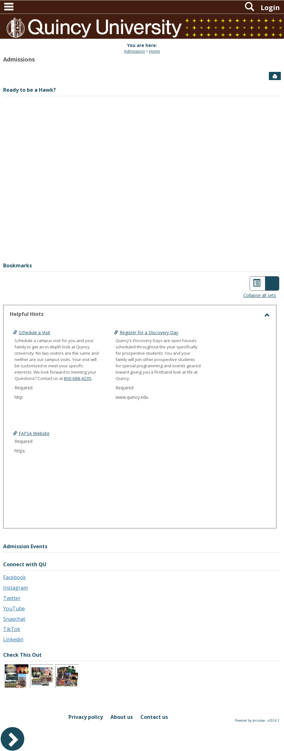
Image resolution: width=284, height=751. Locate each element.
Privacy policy (85, 716)
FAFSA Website (34, 433)
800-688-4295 (78, 378)
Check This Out (22, 654)
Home (154, 51)
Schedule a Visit (34, 332)
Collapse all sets (259, 295)
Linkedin (13, 639)
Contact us (154, 716)
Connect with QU (24, 564)
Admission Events (25, 546)
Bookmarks (17, 265)
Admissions (134, 51)
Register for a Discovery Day (152, 332)
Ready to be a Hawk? (29, 89)
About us (121, 716)
